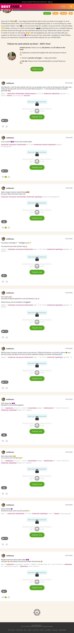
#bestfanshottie (19, 93)
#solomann (27, 95)
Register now (37, 117)
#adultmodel (11, 93)
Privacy (42, 630)
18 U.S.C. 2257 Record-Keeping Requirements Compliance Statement (37, 626)
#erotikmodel (47, 93)
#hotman (9, 95)
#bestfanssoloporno (30, 93)
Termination (55, 630)
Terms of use (36, 630)
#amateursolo (13, 144)
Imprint (30, 630)
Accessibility (48, 630)
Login (63, 6)
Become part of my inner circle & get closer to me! (37, 109)
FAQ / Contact (11, 630)
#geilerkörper (55, 93)
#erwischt (45, 144)
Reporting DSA (62, 630)
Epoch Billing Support (37, 625)
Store (25, 630)
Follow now (37, 69)
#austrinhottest (32, 408)
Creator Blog (19, 630)
